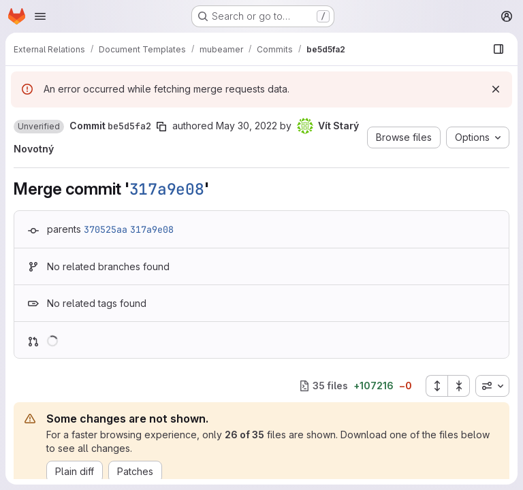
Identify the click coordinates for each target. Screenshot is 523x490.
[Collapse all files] (459, 386)
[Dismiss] (496, 89)
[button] (39, 126)
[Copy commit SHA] (161, 126)
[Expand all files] (436, 386)
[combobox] (492, 386)
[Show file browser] (498, 49)
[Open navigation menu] (40, 16)
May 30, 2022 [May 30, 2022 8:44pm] (246, 125)
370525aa (105, 229)
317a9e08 (166, 189)
